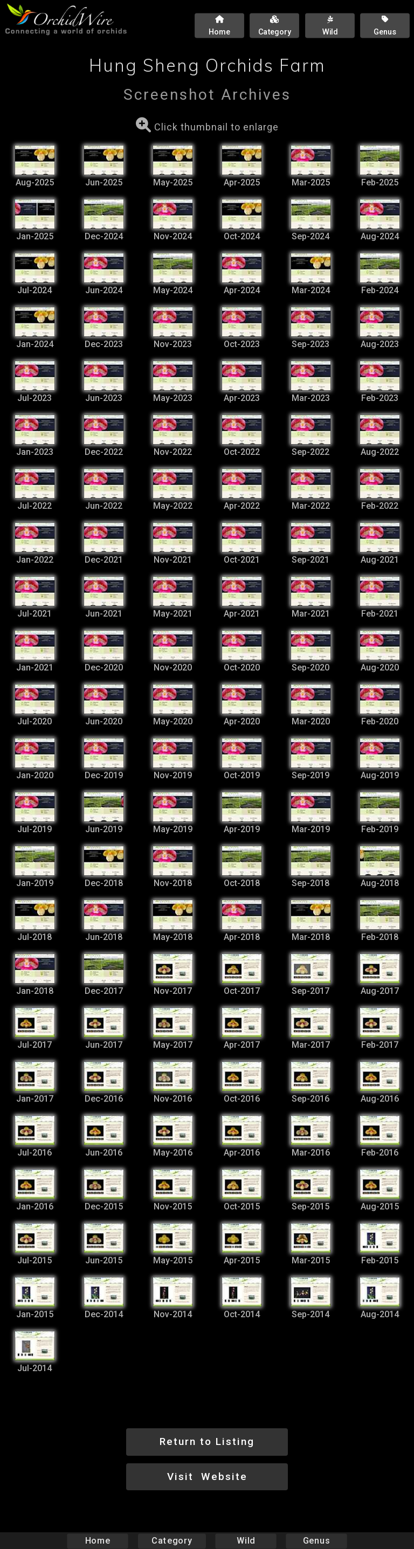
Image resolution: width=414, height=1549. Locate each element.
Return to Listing (207, 1441)
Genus (315, 1541)
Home (98, 1541)
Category (171, 1541)
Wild (246, 1541)
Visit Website (207, 1476)
